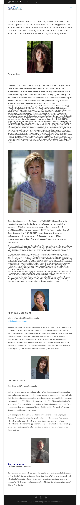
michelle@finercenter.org (17, 321)
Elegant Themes (35, 502)
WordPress (58, 502)
